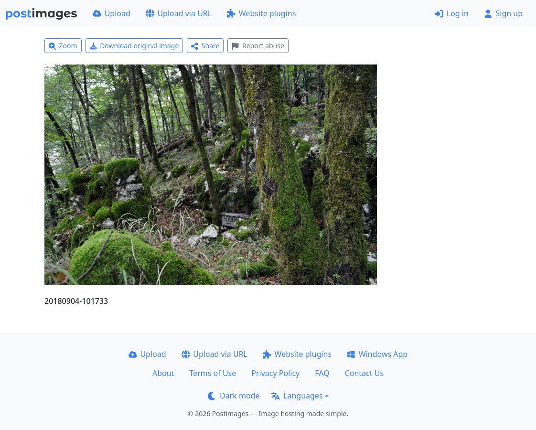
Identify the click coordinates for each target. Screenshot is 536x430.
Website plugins (261, 13)
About (163, 373)
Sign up (503, 13)
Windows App (377, 354)
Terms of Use (212, 373)
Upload (111, 13)
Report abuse (258, 45)
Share (205, 45)
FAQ (322, 373)
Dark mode (233, 395)
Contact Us (364, 373)
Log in (452, 13)
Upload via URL (179, 13)
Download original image (134, 45)
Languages (296, 395)
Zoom (63, 45)
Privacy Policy (275, 373)
